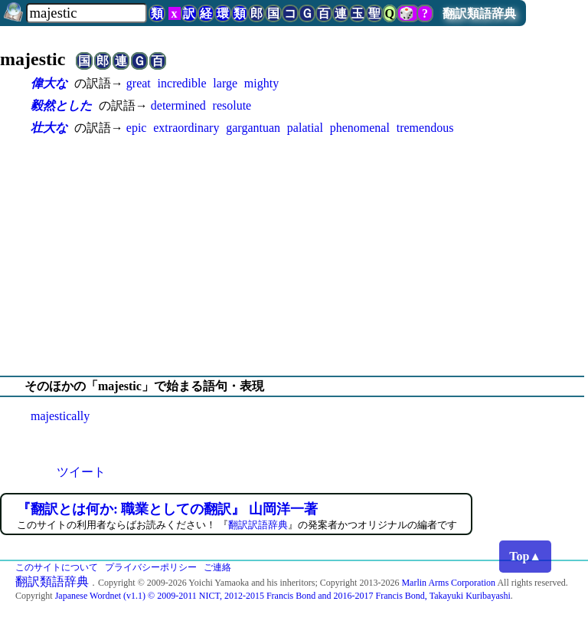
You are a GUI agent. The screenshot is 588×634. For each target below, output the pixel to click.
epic (136, 127)
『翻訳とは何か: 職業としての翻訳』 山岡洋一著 (167, 509)
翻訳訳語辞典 (258, 525)
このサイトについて (56, 567)
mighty (261, 83)
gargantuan (253, 127)
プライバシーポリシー (151, 567)
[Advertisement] (294, 256)
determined (178, 105)
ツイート (81, 471)
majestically (60, 415)
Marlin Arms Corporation (448, 582)
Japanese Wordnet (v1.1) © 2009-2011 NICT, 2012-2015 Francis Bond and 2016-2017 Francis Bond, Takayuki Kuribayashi (283, 595)
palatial (305, 127)
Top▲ (525, 556)
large (225, 83)
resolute (232, 105)
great (138, 83)
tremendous (425, 127)
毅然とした (61, 105)
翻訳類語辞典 (479, 13)
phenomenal (360, 127)
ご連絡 (217, 567)
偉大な (49, 83)
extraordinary (186, 127)
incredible (182, 83)
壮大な (49, 127)
